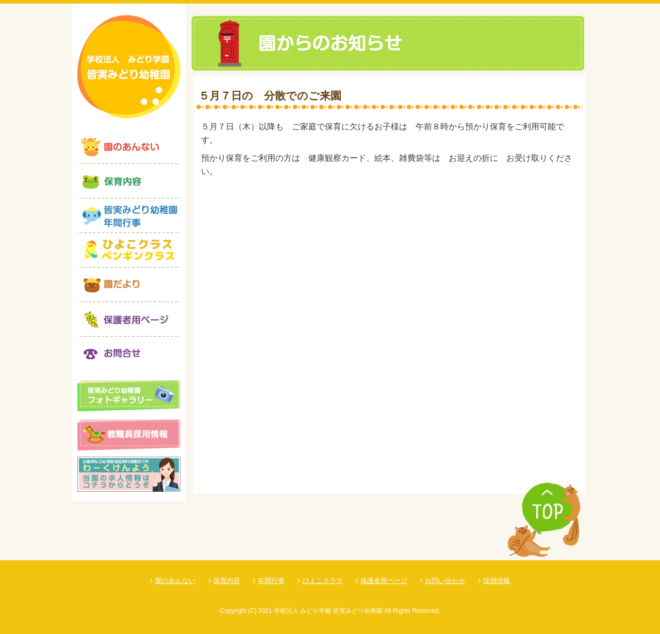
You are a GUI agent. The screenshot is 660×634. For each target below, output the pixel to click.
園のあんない (175, 581)
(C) (252, 610)
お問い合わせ (445, 581)
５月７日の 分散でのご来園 (270, 96)
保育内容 (226, 581)
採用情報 (496, 581)
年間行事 (271, 581)
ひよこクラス (323, 581)
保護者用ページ (383, 581)
